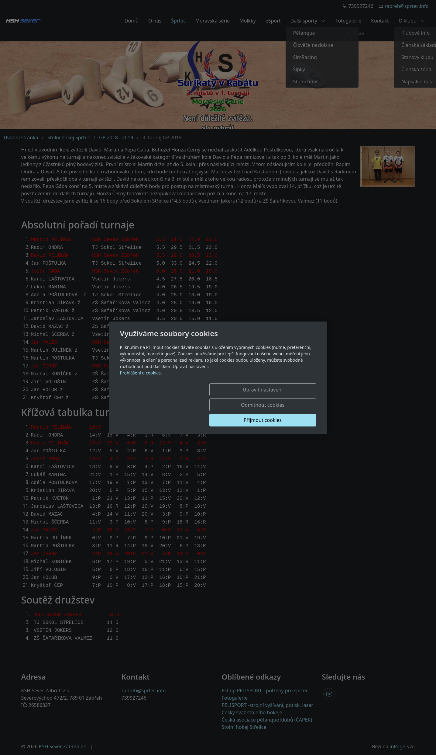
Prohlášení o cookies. (141, 388)
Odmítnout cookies (226, 405)
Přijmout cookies (287, 405)
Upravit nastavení (165, 405)
